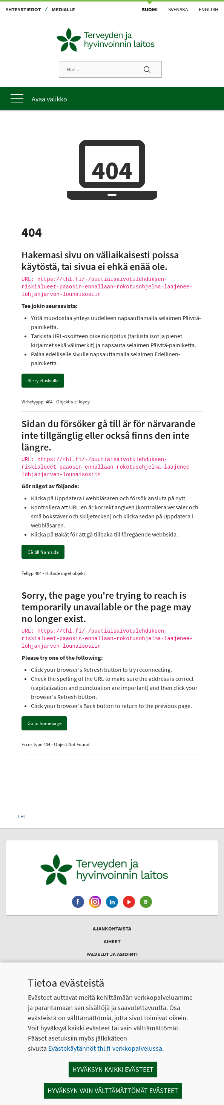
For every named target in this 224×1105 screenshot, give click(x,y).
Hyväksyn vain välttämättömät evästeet (113, 1090)
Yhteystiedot (23, 9)
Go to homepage (44, 723)
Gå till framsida (43, 552)
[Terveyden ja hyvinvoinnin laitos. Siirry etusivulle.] (112, 869)
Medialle (63, 9)
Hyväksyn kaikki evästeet (112, 1069)
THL (21, 816)
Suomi (150, 9)
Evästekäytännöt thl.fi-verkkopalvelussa (105, 1048)
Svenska (178, 9)
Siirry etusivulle (43, 380)
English (208, 9)
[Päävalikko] (112, 98)
